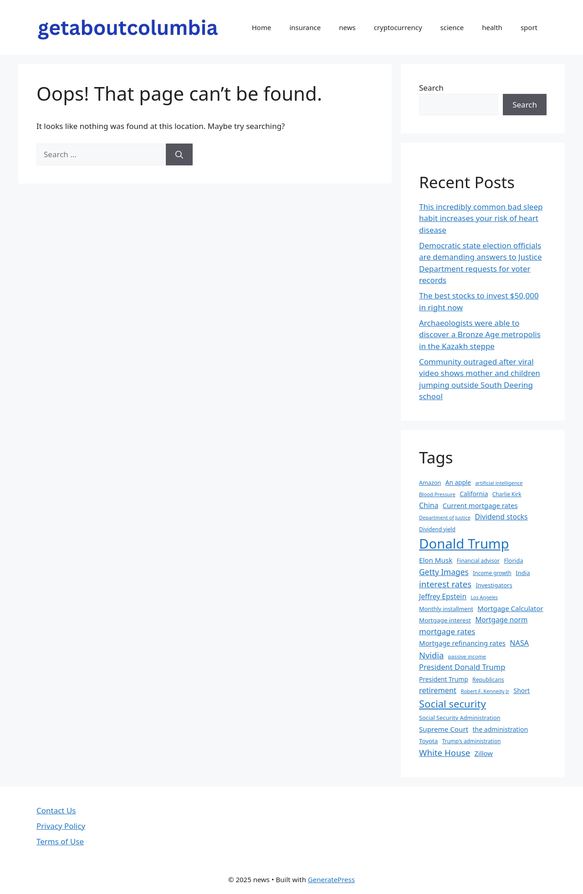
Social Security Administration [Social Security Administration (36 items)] (460, 718)
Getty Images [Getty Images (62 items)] (444, 571)
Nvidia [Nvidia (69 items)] (431, 655)
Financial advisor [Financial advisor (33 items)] (478, 561)
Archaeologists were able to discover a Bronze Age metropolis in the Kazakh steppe (480, 334)
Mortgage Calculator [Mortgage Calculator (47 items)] (510, 608)
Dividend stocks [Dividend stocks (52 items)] (501, 517)
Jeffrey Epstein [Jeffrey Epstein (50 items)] (442, 596)
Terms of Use (60, 841)
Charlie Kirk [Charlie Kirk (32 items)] (507, 494)
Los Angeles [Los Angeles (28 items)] (484, 597)
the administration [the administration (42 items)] (500, 729)
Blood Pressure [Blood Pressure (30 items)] (437, 494)
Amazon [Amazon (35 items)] (430, 482)
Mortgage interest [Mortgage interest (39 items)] (445, 620)
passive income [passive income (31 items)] (467, 656)
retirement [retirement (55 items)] (437, 690)
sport (529, 27)
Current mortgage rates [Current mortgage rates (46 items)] (480, 505)
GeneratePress (331, 879)
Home (261, 27)
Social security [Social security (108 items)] (452, 703)
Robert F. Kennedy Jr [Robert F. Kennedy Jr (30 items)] (484, 691)
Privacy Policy (60, 826)
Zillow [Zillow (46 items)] (484, 753)
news (347, 27)
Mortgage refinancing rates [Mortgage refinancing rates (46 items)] (462, 642)
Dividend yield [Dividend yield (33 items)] (437, 529)
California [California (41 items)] (474, 493)
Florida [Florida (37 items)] (513, 560)
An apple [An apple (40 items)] (458, 482)
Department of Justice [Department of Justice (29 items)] (444, 517)
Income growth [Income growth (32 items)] (492, 572)
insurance (305, 27)
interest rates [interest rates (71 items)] (445, 584)
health (492, 27)
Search (431, 87)
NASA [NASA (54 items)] (519, 643)
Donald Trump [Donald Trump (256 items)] (464, 543)
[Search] (179, 154)
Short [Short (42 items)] (522, 690)
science (452, 27)
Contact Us (56, 810)
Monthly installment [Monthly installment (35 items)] (446, 609)
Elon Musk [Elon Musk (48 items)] (435, 560)
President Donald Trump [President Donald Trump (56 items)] (462, 667)
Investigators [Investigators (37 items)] (494, 585)
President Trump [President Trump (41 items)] (443, 679)
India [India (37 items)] (523, 573)
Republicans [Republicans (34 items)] (488, 679)
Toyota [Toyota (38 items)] (428, 741)
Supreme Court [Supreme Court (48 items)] (443, 729)
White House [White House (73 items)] (444, 752)
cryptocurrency (398, 27)
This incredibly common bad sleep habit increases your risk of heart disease (480, 218)
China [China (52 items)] (428, 505)
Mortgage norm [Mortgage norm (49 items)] (501, 620)
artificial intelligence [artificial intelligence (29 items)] (498, 482)
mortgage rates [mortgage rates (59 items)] (447, 631)
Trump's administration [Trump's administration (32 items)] (471, 741)
